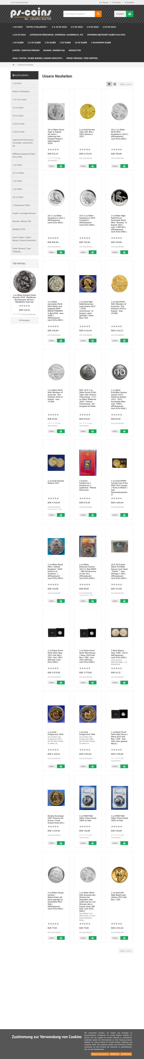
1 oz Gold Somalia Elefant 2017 (56, 482)
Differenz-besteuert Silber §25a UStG (106, 34)
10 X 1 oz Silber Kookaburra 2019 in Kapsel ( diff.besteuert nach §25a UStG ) (87, 220)
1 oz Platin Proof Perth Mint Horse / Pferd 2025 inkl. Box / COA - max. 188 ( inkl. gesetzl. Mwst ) (119, 745)
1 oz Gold (17, 27)
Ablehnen (114, 1054)
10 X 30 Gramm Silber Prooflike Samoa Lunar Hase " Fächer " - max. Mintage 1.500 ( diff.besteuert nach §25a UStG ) (119, 578)
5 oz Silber (65, 42)
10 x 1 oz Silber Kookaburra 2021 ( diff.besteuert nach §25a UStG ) (56, 219)
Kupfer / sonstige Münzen (26, 50)
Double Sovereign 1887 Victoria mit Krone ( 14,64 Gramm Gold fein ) (56, 826)
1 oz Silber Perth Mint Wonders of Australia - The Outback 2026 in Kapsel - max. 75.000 (55, 398)
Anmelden (129, 2)
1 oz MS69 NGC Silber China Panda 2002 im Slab (119, 825)
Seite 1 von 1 (126, 84)
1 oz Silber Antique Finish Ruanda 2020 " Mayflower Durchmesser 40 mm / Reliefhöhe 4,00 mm (24, 298)
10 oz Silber (81, 42)
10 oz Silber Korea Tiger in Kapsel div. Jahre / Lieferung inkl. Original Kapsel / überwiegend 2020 (56, 136)
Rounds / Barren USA (54, 50)
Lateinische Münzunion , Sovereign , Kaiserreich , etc (56, 34)
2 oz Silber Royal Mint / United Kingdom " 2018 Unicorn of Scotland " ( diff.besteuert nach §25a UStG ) (55, 578)
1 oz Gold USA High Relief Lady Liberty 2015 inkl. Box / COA (119, 923)
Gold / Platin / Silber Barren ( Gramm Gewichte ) (37, 58)
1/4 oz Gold (93, 27)
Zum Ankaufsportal (19, 2)
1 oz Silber (18, 42)
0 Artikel (120, 14)
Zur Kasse (103, 2)
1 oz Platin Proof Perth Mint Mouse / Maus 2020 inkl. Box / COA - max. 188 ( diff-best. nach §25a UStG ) (87, 663)
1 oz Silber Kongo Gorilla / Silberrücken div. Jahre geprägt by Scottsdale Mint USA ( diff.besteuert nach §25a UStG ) (56, 928)
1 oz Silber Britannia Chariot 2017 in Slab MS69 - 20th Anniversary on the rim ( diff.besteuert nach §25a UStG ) (87, 578)
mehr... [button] (52, 166)
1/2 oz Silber (34, 42)
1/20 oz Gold (19, 34)
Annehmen (126, 1054)
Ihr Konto (116, 2)
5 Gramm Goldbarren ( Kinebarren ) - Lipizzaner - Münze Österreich (87, 485)
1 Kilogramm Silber (101, 42)
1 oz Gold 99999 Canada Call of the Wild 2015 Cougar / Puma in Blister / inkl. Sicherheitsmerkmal (119, 487)
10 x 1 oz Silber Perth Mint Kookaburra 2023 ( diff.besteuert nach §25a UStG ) (119, 134)
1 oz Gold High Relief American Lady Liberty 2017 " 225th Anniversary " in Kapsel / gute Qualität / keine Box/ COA (87, 312)
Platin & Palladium (37, 27)
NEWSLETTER (75, 50)
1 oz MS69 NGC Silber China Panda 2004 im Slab (87, 825)
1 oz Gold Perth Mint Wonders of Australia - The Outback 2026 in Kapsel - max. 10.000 (118, 310)
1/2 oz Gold (77, 27)
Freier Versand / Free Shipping (82, 58)
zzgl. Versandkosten (85, 158)
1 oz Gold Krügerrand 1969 (55, 740)
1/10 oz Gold (109, 27)
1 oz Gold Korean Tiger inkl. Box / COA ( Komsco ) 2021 (87, 133)
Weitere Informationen (100, 1054)
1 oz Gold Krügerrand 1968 (87, 740)
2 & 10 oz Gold (59, 27)
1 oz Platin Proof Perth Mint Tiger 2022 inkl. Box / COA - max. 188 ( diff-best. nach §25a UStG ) (55, 663)
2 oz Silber (50, 42)
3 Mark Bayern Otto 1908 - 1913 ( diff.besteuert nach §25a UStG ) (119, 661)
